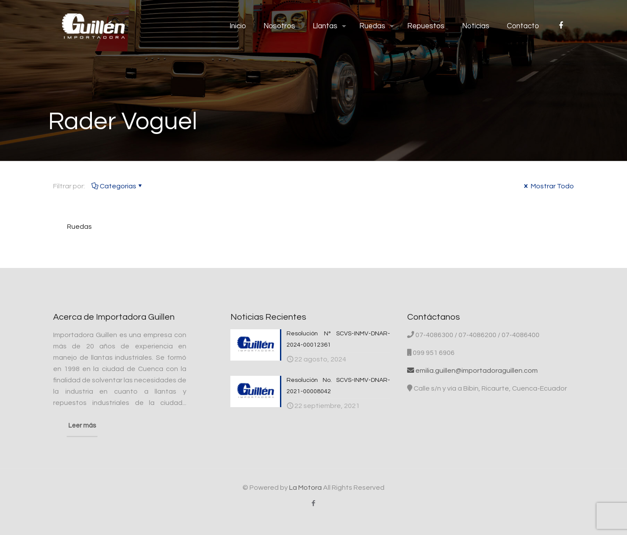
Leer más (82, 425)
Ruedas (79, 226)
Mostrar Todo (548, 186)
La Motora (305, 487)
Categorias (117, 186)
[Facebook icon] (313, 503)
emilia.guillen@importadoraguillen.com (472, 370)
